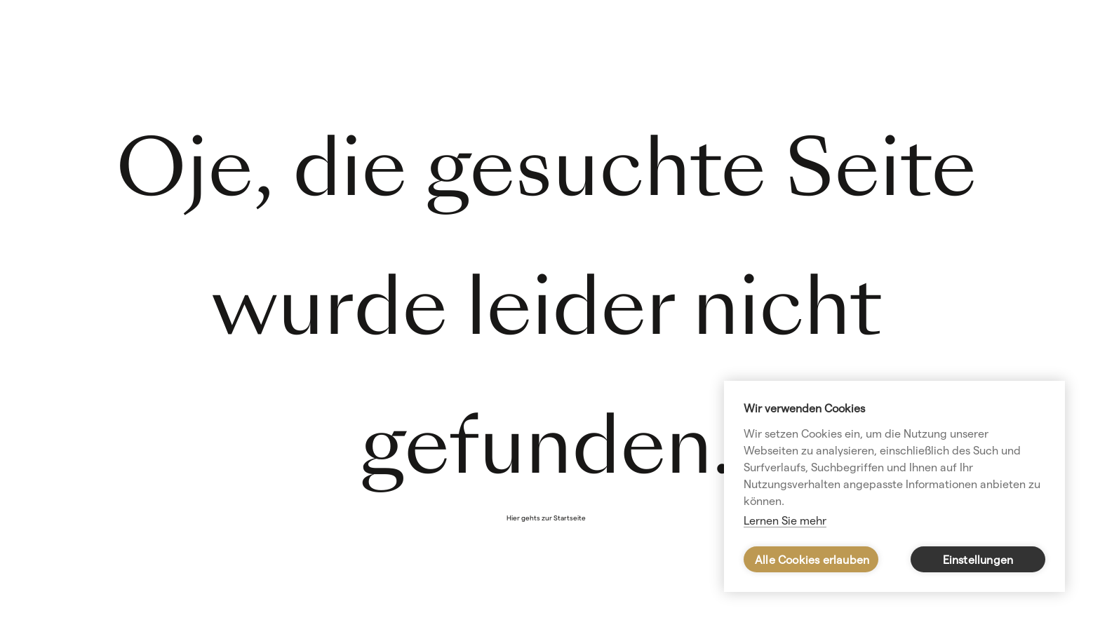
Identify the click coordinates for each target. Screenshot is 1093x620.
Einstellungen (978, 560)
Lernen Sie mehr (785, 521)
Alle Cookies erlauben (812, 560)
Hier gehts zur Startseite (546, 518)
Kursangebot (963, 62)
